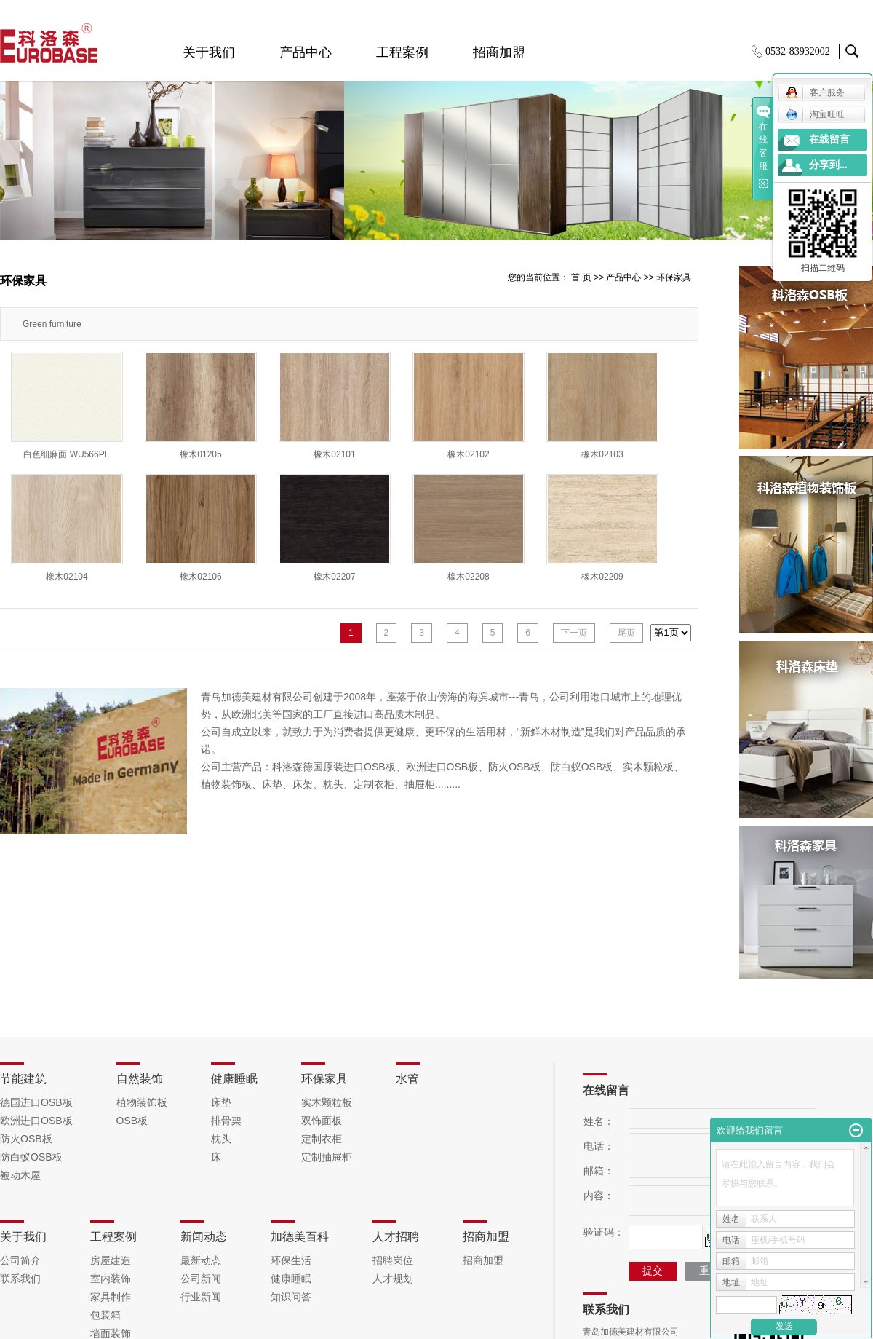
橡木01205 (200, 454)
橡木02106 (200, 577)
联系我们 (20, 1278)
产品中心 (305, 52)
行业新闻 (200, 1297)
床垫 (221, 1102)
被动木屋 (20, 1175)
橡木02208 (468, 577)
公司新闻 (200, 1278)
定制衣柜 (321, 1139)
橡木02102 (468, 454)
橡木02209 (602, 577)
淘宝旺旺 (815, 114)
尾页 (626, 633)
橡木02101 (334, 454)
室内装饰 (110, 1278)
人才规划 (392, 1278)
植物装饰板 (141, 1102)
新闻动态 (203, 1237)
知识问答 (291, 1297)
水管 (407, 1079)
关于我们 (209, 52)
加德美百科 (300, 1237)
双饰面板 (321, 1120)
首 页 (581, 277)
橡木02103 (602, 454)
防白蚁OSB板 (31, 1157)
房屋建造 (110, 1260)
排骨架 (226, 1120)
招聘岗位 (392, 1260)
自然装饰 (139, 1079)
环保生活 (291, 1260)
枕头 (221, 1139)
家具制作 (110, 1297)
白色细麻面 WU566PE (66, 454)
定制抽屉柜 (326, 1157)
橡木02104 (66, 577)
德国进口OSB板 (36, 1102)
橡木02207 (334, 577)
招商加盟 (499, 52)
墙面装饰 (110, 1333)
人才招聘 (395, 1237)
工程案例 (402, 52)
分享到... (828, 164)
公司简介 (20, 1260)
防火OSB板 (26, 1139)
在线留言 (829, 139)
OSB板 (132, 1120)
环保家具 (673, 277)
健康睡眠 (234, 1079)
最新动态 (200, 1260)
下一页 (574, 633)
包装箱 (105, 1315)
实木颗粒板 (326, 1102)
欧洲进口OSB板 (36, 1120)
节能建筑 (23, 1079)
